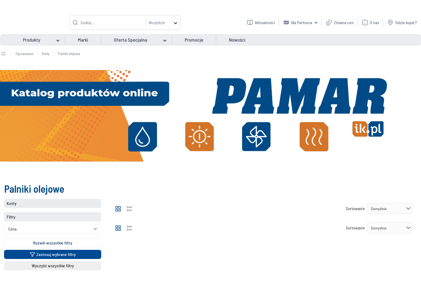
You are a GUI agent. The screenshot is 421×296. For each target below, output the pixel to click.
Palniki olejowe (69, 53)
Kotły (45, 53)
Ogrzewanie (24, 53)
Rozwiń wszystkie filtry (52, 242)
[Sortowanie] (390, 208)
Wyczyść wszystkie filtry (53, 265)
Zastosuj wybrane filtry (53, 254)
